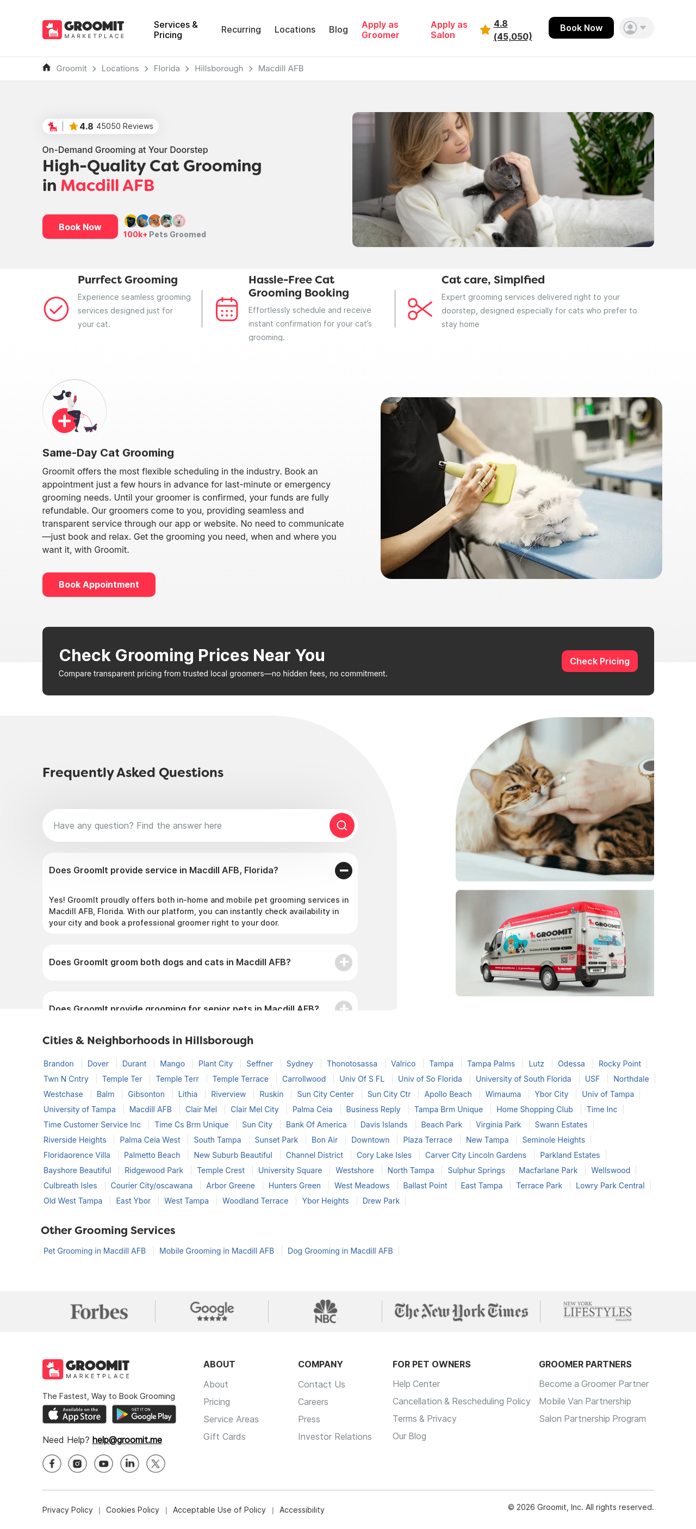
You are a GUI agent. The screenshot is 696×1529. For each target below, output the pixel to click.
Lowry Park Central (610, 1185)
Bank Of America (317, 1124)
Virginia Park (499, 1124)
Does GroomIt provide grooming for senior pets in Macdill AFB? (184, 1008)
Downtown (371, 1139)
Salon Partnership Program (595, 1419)
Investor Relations (335, 1436)
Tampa (442, 1063)
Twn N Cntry (67, 1078)
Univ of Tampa (608, 1094)
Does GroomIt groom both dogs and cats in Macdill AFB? (170, 962)
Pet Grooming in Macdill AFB (96, 1250)
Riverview (229, 1094)
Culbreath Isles (72, 1185)
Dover (99, 1063)
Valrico (404, 1063)
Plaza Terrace (429, 1139)
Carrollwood (305, 1078)
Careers (313, 1401)
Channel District (315, 1155)
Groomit (72, 68)
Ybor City (552, 1094)
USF (593, 1078)
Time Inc (602, 1109)
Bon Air (326, 1139)
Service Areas (231, 1419)
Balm (107, 1094)
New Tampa (488, 1139)
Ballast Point (426, 1185)
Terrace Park (540, 1185)
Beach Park (442, 1124)
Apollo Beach (449, 1094)
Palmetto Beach (153, 1155)
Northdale (631, 1078)
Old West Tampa (74, 1200)
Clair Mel (202, 1109)
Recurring (241, 29)
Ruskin (272, 1094)
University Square (291, 1170)
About (215, 1384)
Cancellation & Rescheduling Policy (463, 1401)
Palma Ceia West (151, 1139)
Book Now (581, 27)
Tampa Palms (492, 1063)
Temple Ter (123, 1078)
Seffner (260, 1063)
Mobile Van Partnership (588, 1401)
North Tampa (412, 1170)
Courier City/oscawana (153, 1185)
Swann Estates (561, 1124)
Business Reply (374, 1109)
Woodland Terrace (256, 1200)
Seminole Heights (554, 1139)
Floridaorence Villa (78, 1155)
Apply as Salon (449, 30)
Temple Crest (222, 1170)
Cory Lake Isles (385, 1155)
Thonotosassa (353, 1063)
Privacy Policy (67, 1509)
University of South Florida (525, 1078)
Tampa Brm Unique (450, 1109)
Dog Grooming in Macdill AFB (340, 1250)
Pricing (216, 1401)
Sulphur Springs (477, 1170)
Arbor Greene (231, 1185)
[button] (636, 28)
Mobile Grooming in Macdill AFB (217, 1250)
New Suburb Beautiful (234, 1155)
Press (309, 1419)
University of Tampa (81, 1109)
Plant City (216, 1063)
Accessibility (302, 1509)
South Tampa (218, 1139)
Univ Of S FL (363, 1078)
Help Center (416, 1384)
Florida (167, 68)
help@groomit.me (127, 1439)
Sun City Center (326, 1094)
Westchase (64, 1094)
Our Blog (410, 1436)
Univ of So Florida (431, 1078)
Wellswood (610, 1170)
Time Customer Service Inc (93, 1124)
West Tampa (187, 1200)
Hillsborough (219, 68)
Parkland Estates (570, 1155)
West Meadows (362, 1185)
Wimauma (505, 1094)
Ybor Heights (326, 1200)
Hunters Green (296, 1185)
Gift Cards (224, 1436)
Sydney (301, 1063)
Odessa (572, 1063)
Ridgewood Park (155, 1170)
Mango (173, 1063)
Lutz (537, 1063)
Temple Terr (178, 1078)
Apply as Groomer (381, 30)
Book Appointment (99, 584)
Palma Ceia (314, 1109)
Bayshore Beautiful (78, 1170)
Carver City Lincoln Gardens (477, 1155)
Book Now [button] (80, 226)
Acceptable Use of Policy (219, 1509)
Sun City (258, 1124)
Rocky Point (620, 1063)
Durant (135, 1063)
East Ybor (134, 1200)
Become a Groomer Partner (596, 1384)
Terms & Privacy (425, 1419)
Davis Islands (385, 1124)
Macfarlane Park (549, 1170)
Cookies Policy (132, 1509)
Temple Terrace (242, 1078)
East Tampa (483, 1185)
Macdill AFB (281, 68)
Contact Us (321, 1384)
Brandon (60, 1063)
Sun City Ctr (390, 1094)
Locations (295, 29)
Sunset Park (278, 1139)
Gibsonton (147, 1094)
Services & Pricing (176, 30)
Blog (338, 29)
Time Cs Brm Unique (192, 1124)
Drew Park (381, 1200)
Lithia (189, 1094)
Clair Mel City (256, 1109)
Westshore (355, 1170)
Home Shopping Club (535, 1109)
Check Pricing (600, 661)
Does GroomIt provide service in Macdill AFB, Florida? (163, 870)
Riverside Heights (76, 1139)
